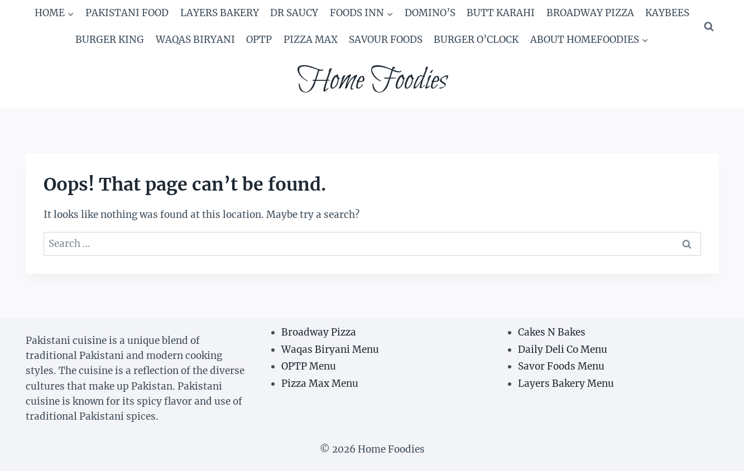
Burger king (109, 39)
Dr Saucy (294, 13)
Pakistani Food (127, 13)
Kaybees (667, 13)
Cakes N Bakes (551, 332)
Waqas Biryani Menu (330, 349)
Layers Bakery (219, 13)
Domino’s (430, 13)
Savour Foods (386, 39)
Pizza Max (311, 39)
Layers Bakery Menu (566, 383)
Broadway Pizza (590, 13)
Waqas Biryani (195, 39)
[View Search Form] (709, 27)
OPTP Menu (308, 366)
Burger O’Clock (476, 39)
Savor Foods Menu (561, 366)
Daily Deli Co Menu (562, 349)
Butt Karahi (501, 13)
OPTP (259, 39)
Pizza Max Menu (319, 383)
